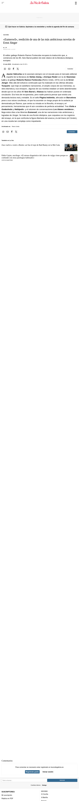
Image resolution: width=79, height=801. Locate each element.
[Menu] (3, 3)
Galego (44, 785)
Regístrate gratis (32, 772)
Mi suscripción (7, 795)
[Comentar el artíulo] (70, 68)
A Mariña (44, 797)
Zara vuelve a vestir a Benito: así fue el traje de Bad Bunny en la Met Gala (31, 145)
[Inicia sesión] (75, 3)
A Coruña (44, 794)
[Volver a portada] (39, 3)
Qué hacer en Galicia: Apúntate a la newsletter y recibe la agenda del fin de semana (41, 27)
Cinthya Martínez (7, 160)
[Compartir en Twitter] (18, 69)
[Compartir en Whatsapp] (5, 69)
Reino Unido (15, 126)
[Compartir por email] (9, 69)
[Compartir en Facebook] (13, 69)
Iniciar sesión (48, 772)
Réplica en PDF (7, 798)
